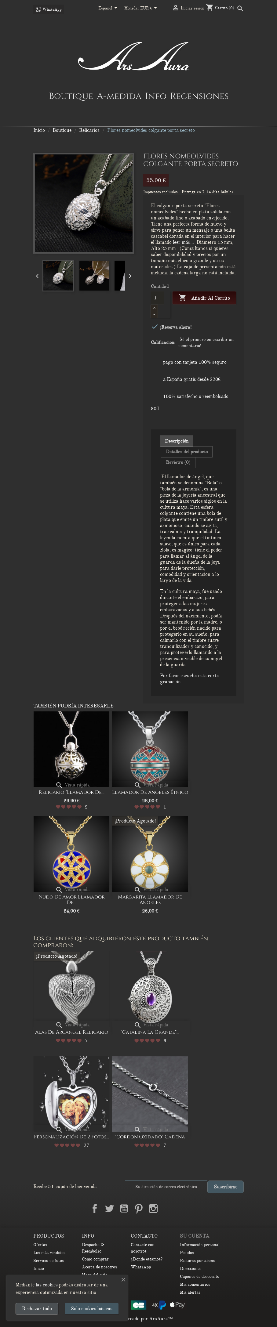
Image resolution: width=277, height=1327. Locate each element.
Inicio (38, 1268)
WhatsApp (141, 1267)
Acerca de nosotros (99, 1267)
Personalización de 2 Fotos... (71, 1137)
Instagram (153, 1208)
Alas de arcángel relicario (71, 1032)
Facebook (95, 1208)
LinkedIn (168, 1208)
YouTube (124, 1208)
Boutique (71, 95)
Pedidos (187, 1252)
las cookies (47, 1285)
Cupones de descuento (199, 1276)
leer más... (183, 242)
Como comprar (95, 1259)
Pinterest (139, 1208)
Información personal (200, 1244)
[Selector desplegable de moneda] (149, 9)
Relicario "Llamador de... (71, 792)
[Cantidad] (158, 298)
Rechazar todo (37, 1309)
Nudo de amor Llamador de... (71, 900)
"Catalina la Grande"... (150, 1032)
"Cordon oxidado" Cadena (150, 1137)
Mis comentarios (195, 1284)
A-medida (119, 95)
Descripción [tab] (176, 441)
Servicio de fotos (48, 1260)
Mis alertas (190, 1292)
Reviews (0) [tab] (178, 462)
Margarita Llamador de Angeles (150, 900)
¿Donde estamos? (147, 1259)
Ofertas (40, 1244)
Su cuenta (194, 1236)
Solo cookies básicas (91, 1309)
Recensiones (199, 95)
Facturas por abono (197, 1260)
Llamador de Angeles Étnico (150, 792)
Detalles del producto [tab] (187, 451)
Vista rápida (72, 785)
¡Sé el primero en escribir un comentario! (206, 342)
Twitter (109, 1208)
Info (155, 95)
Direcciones (190, 1268)
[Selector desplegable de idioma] (109, 9)
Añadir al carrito (204, 298)
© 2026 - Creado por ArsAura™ (138, 1319)
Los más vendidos (49, 1252)
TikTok (183, 1208)
